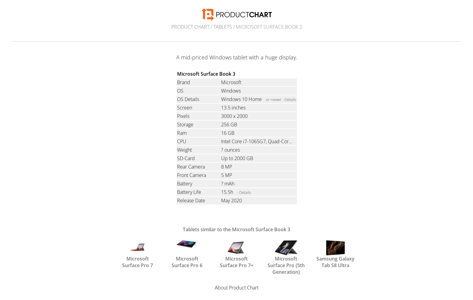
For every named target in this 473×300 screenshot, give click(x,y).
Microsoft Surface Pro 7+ (236, 253)
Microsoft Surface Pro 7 (137, 253)
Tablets (222, 27)
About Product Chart (237, 287)
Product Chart (190, 27)
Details (290, 99)
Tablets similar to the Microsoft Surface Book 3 (236, 229)
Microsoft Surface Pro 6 (187, 253)
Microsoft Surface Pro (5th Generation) (286, 253)
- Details (244, 192)
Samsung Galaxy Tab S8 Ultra (335, 253)
